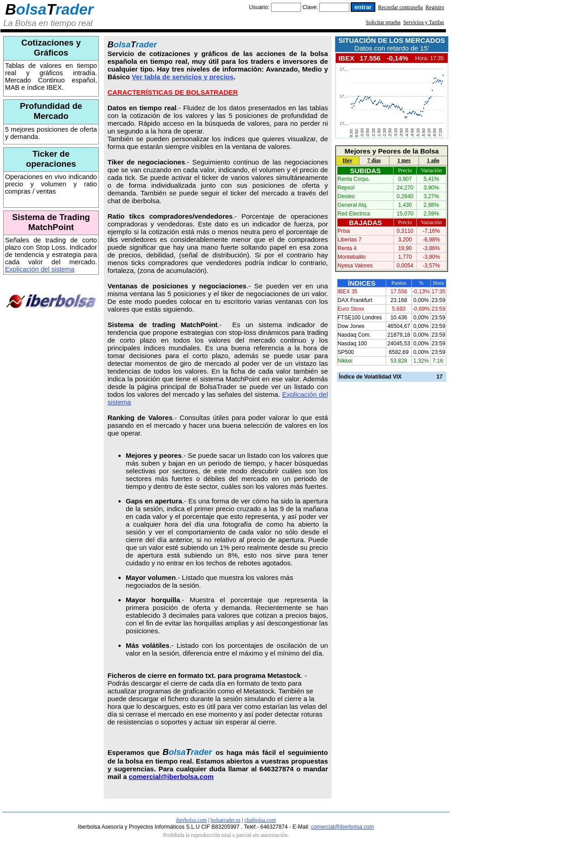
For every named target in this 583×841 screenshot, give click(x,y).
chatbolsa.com (260, 820)
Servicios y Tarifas (423, 22)
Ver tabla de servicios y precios (182, 77)
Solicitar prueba (383, 22)
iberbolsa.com (191, 820)
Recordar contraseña (400, 7)
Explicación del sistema (39, 269)
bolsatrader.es (226, 820)
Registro (434, 7)
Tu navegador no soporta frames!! (391, 100)
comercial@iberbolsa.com (171, 776)
